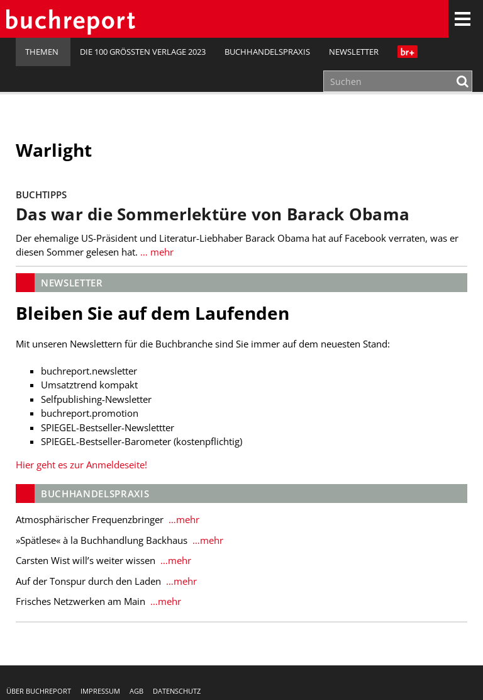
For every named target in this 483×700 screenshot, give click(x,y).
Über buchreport (38, 691)
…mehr (182, 519)
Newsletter (354, 51)
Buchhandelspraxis (267, 51)
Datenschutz (177, 691)
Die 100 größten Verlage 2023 (143, 51)
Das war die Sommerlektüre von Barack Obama (212, 214)
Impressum (100, 691)
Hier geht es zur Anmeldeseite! (81, 464)
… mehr (156, 252)
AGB (136, 691)
